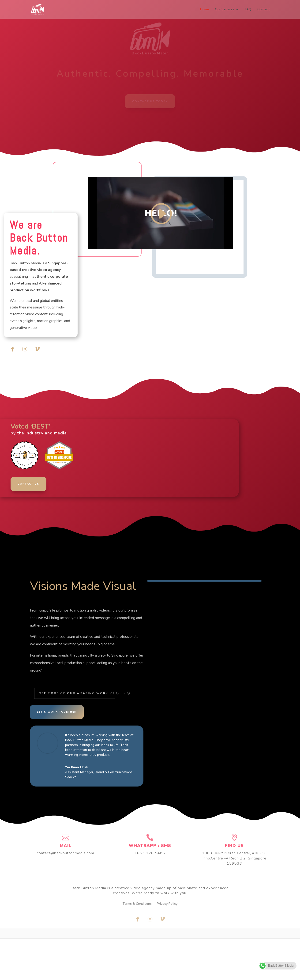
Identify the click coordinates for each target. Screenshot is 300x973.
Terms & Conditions (137, 904)
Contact (263, 9)
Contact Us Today (150, 101)
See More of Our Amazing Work (72, 693)
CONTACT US (29, 484)
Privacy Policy (167, 904)
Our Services (224, 9)
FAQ (248, 9)
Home (204, 9)
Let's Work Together (57, 712)
